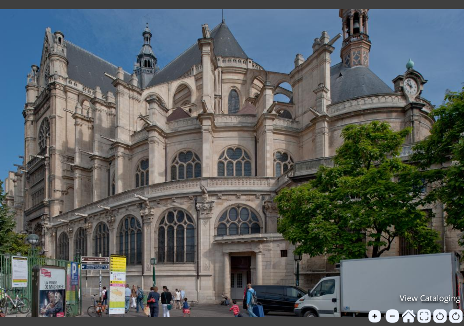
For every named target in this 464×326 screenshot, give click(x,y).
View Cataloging (430, 298)
